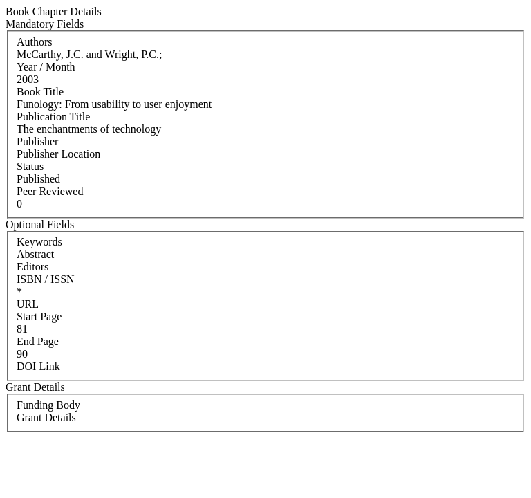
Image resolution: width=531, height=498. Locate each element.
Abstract (35, 254)
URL (28, 304)
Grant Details (46, 417)
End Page (38, 341)
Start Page (39, 316)
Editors (32, 267)
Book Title (40, 92)
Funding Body (48, 405)
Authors (35, 42)
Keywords (39, 242)
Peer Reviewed (50, 191)
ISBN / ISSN (46, 279)
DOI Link (38, 366)
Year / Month (46, 67)
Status (30, 166)
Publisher (37, 141)
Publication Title (53, 116)
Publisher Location (58, 154)
